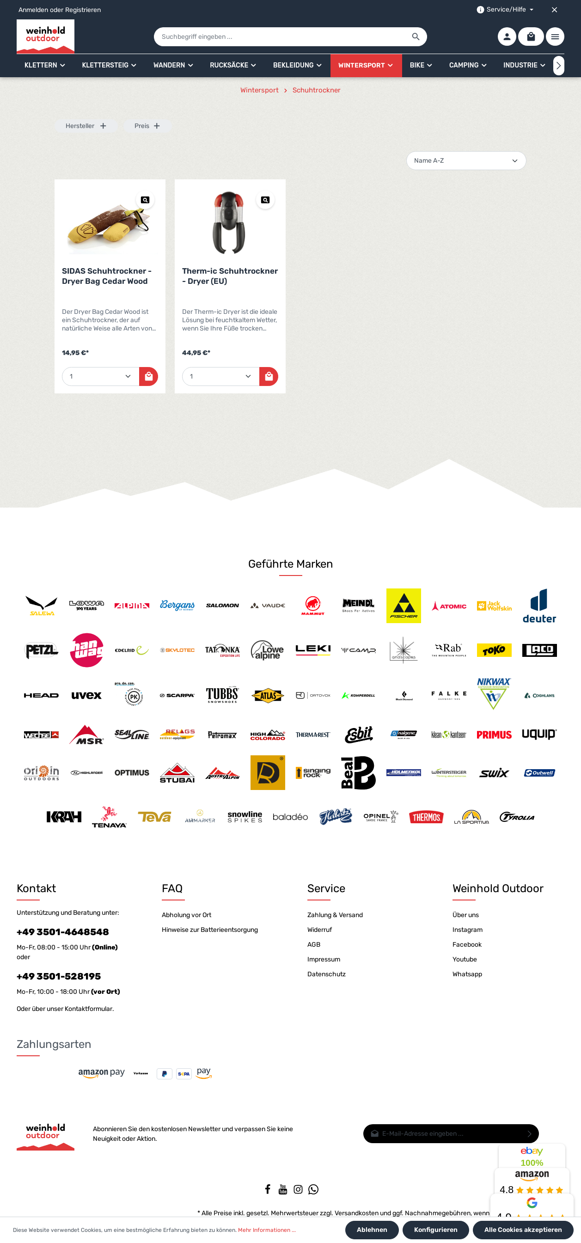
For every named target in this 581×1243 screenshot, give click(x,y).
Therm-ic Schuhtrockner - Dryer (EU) (230, 275)
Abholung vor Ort (186, 915)
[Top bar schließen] (554, 9)
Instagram (468, 930)
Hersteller (86, 126)
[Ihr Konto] (507, 36)
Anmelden (33, 10)
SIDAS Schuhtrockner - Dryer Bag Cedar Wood (107, 275)
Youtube (465, 959)
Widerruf (319, 930)
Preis (148, 126)
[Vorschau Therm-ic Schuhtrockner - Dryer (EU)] (265, 199)
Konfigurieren (436, 1230)
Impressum (323, 959)
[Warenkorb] (531, 36)
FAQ (172, 888)
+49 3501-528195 (59, 976)
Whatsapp (467, 974)
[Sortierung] (466, 160)
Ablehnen (372, 1230)
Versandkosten (357, 1213)
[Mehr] (555, 36)
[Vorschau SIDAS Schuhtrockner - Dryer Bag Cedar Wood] (145, 199)
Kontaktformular (88, 1009)
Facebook (467, 945)
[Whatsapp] (313, 1192)
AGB (313, 945)
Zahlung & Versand (335, 915)
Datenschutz (326, 974)
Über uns (466, 915)
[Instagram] (299, 1192)
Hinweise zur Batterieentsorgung (210, 930)
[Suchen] (416, 36)
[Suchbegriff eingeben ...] (280, 36)
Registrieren (83, 10)
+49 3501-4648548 (63, 931)
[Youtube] (283, 1192)
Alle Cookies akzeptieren (523, 1230)
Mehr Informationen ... (267, 1230)
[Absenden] (530, 1133)
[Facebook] (268, 1192)
